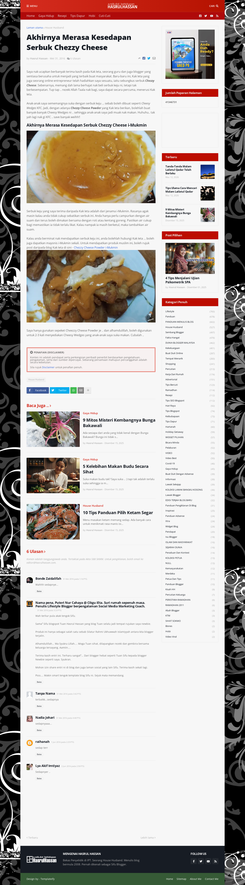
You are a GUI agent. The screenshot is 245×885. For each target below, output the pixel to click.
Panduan (190, 317)
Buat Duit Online (190, 353)
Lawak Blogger (190, 495)
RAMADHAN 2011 (190, 605)
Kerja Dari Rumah (190, 374)
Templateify (48, 879)
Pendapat (190, 532)
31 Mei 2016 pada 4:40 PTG (68, 718)
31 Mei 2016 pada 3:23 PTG (49, 610)
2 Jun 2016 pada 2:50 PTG (72, 766)
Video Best (190, 458)
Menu (33, 6)
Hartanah (190, 427)
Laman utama (35, 27)
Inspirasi (190, 511)
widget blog (190, 526)
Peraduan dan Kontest (190, 553)
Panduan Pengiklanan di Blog (190, 506)
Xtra (190, 521)
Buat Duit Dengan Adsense (190, 474)
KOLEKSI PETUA (190, 558)
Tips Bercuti (190, 385)
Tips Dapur (77, 16)
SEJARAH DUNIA (190, 547)
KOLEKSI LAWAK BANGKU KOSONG (190, 490)
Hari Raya (190, 406)
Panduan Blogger (190, 584)
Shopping (190, 364)
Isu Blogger (190, 537)
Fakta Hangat (190, 338)
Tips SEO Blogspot (190, 401)
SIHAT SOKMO (190, 621)
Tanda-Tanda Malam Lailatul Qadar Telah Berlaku (178, 170)
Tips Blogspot (190, 411)
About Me (195, 879)
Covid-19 (190, 464)
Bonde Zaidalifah (48, 578)
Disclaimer (48, 367)
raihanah (42, 741)
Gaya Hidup (46, 16)
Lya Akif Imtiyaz (47, 766)
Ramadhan (190, 390)
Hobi (92, 16)
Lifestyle (190, 311)
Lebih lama (147, 837)
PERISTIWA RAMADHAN (190, 600)
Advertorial (190, 380)
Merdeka (190, 574)
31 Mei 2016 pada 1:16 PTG (75, 579)
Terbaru (33, 837)
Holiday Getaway (190, 432)
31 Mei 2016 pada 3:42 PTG (69, 693)
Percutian (190, 369)
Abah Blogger (190, 611)
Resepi (62, 16)
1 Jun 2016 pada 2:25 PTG (62, 742)
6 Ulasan (75, 58)
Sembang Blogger (190, 332)
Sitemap (181, 879)
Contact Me (211, 879)
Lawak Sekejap (190, 484)
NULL (190, 563)
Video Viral (190, 637)
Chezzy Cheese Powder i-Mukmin (96, 247)
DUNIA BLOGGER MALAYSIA (190, 343)
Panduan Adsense (190, 516)
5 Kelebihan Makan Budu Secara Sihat (116, 468)
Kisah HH (190, 589)
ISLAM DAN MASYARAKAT (190, 542)
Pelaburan (190, 448)
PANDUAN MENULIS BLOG (190, 322)
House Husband (54, 27)
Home (31, 16)
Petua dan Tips (190, 579)
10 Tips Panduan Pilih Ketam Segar (118, 512)
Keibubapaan (190, 416)
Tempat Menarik (190, 359)
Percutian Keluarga (190, 595)
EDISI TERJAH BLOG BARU (190, 500)
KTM (190, 616)
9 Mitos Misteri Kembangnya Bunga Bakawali (119, 422)
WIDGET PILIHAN (190, 437)
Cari (212, 6)
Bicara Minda (190, 443)
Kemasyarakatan (190, 568)
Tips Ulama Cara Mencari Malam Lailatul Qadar (181, 189)
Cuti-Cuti (104, 16)
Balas (39, 591)
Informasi (190, 479)
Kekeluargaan (190, 348)
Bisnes (190, 626)
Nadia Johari (44, 717)
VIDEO (190, 453)
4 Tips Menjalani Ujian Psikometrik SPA (182, 280)
